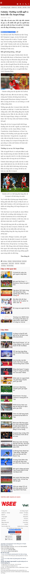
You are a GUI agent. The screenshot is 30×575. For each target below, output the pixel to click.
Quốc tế (3, 518)
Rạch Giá (17, 263)
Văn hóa (26, 518)
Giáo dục (25, 514)
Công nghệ (4, 516)
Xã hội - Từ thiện (24, 512)
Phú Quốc (22, 263)
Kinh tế (3, 514)
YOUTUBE (18, 532)
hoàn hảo (24, 261)
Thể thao (3, 520)
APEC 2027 (11, 263)
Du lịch (26, 524)
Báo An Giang (10, 265)
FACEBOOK (11, 532)
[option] (15, 504)
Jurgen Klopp (4, 263)
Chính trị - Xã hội (16, 7)
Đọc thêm (5, 330)
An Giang (3, 265)
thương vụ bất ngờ (17, 261)
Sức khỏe (25, 520)
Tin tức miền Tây (5, 526)
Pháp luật (25, 516)
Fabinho (10, 261)
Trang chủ (4, 511)
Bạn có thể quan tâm (9, 269)
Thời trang (4, 524)
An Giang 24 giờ (5, 7)
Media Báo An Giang (22, 526)
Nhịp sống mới (5, 522)
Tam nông (25, 522)
